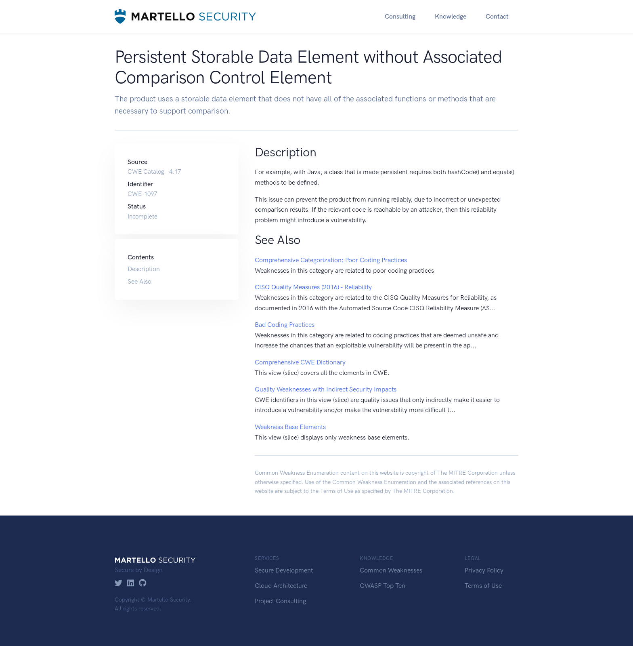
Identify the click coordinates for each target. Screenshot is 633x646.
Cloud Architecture (281, 585)
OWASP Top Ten (382, 585)
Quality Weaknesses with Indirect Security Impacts (325, 389)
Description (144, 269)
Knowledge (450, 16)
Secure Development (284, 570)
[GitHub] (143, 583)
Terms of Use (336, 491)
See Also (139, 281)
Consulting (400, 16)
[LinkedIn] (130, 583)
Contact (497, 16)
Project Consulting (280, 601)
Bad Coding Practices (284, 324)
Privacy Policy (484, 570)
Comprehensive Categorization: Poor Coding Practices (331, 260)
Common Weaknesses (391, 570)
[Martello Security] (185, 16)
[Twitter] (118, 583)
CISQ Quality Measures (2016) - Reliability (313, 287)
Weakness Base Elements (290, 427)
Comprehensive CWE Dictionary (300, 362)
